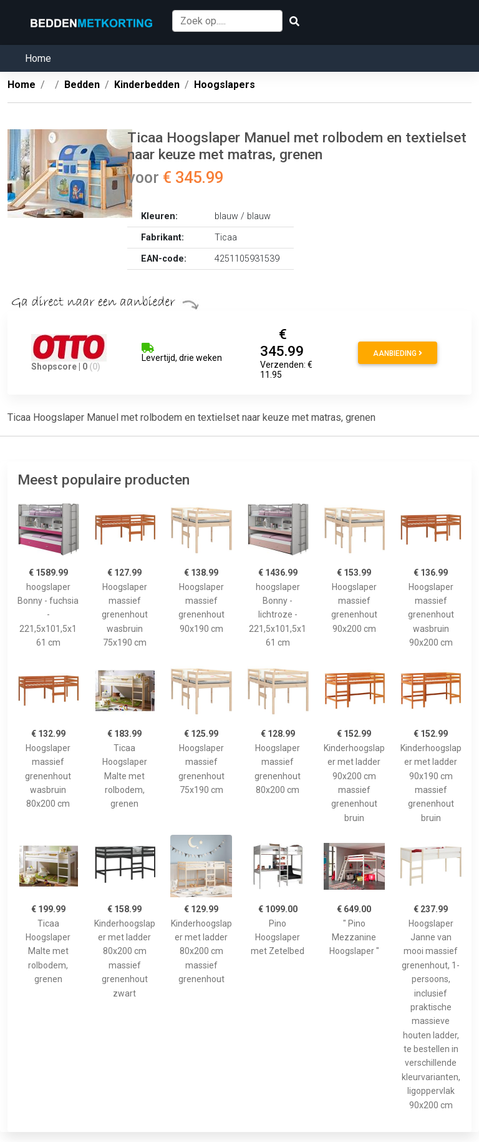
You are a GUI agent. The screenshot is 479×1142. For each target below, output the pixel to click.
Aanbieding (397, 353)
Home (38, 58)
